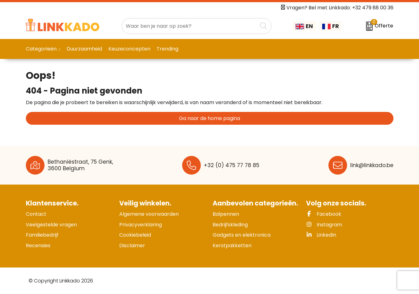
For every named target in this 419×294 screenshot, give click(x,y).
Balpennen (226, 214)
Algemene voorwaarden (149, 214)
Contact (36, 214)
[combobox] (190, 26)
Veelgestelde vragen (51, 224)
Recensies (38, 245)
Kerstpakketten (232, 245)
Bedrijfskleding (230, 224)
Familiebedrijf (42, 235)
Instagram (324, 224)
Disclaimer (132, 245)
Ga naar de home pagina (209, 118)
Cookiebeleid (135, 235)
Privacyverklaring (140, 224)
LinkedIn (321, 235)
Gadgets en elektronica (242, 235)
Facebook (323, 214)
